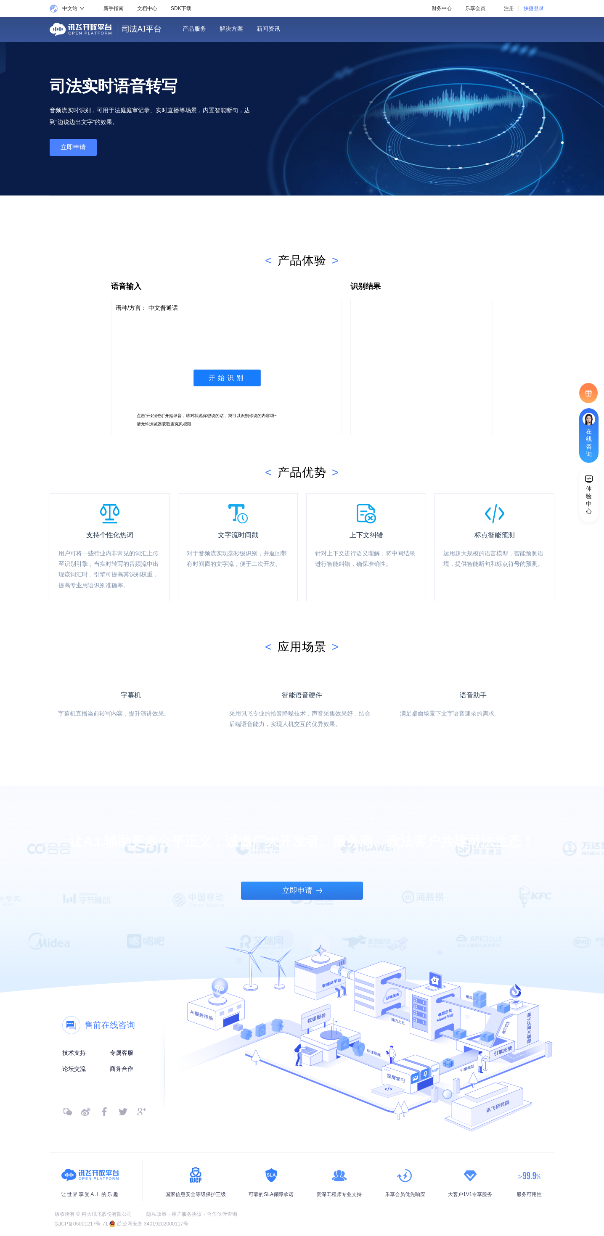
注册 (509, 8)
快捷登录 (534, 8)
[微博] (86, 1112)
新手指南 (113, 8)
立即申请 (76, 148)
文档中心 (147, 8)
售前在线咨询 (110, 1025)
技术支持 (74, 1052)
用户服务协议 (187, 1214)
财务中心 (442, 8)
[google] (141, 1112)
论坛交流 (74, 1068)
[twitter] (123, 1112)
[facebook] (104, 1112)
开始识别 (227, 377)
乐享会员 (475, 8)
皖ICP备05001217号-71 (81, 1224)
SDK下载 (181, 8)
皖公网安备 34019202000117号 (152, 1224)
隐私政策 (156, 1214)
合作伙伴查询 (222, 1214)
